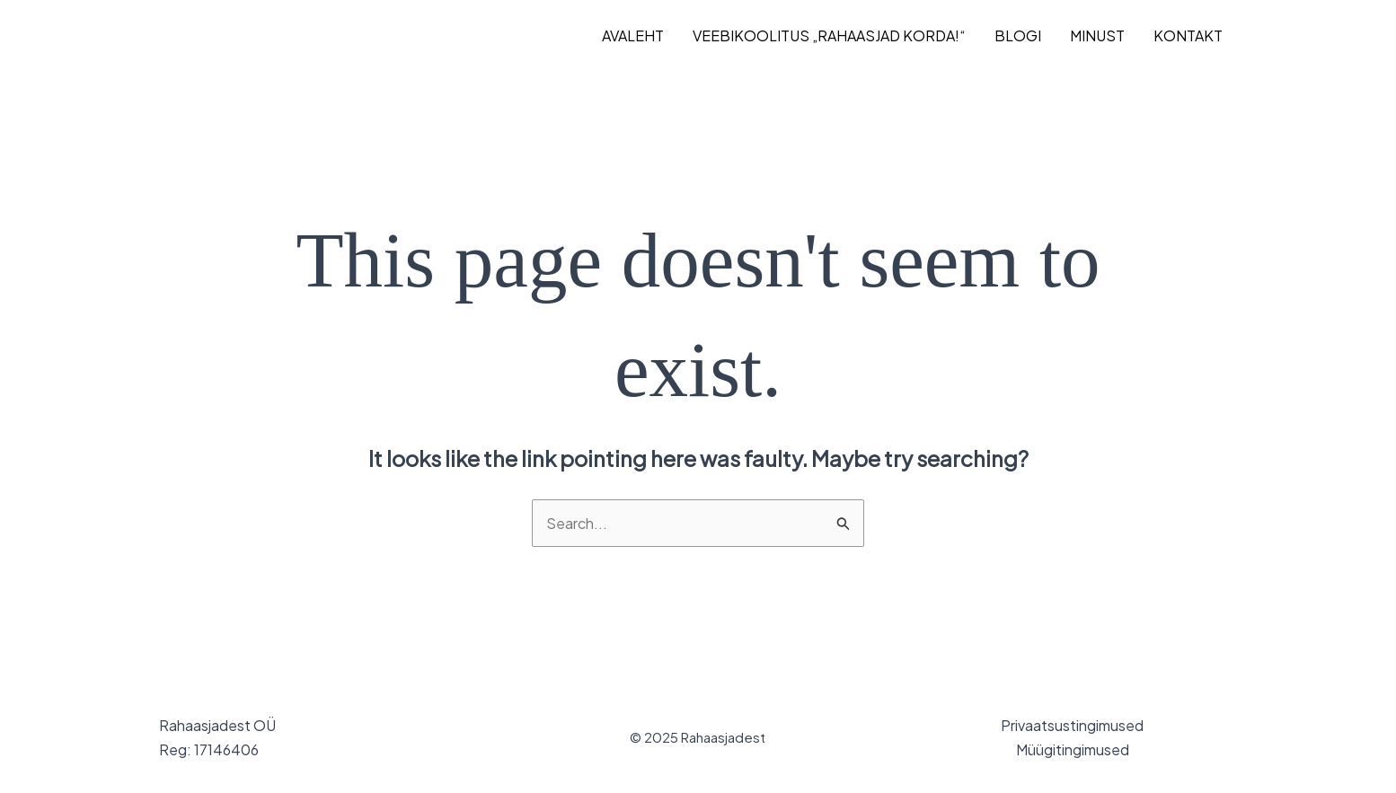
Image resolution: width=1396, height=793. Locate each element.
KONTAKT (1188, 35)
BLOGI (1017, 35)
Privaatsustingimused (1072, 725)
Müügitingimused (1072, 749)
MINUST (1097, 35)
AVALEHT (633, 35)
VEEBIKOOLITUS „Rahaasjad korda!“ (829, 35)
